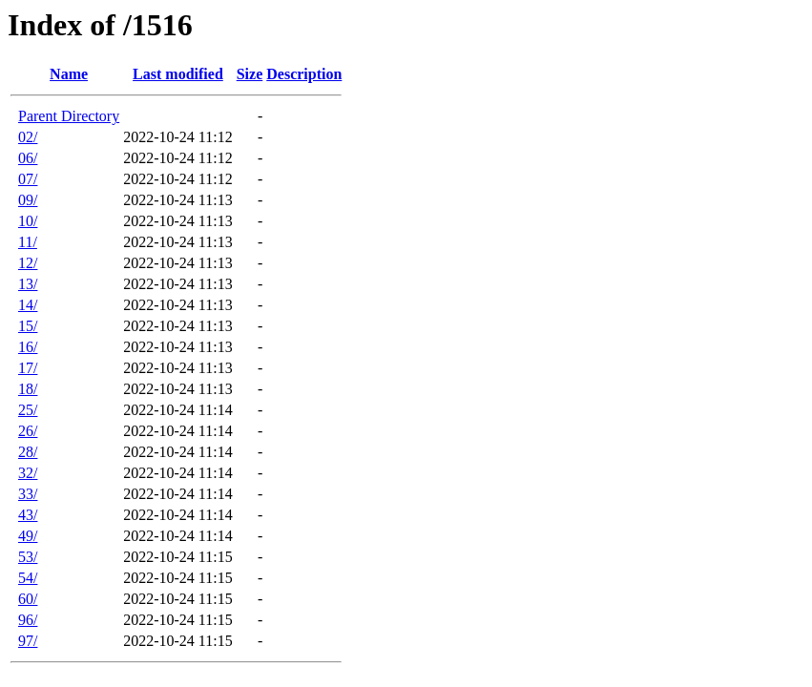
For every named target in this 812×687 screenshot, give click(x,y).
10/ (27, 221)
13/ (27, 284)
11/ (27, 242)
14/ (27, 305)
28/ (27, 452)
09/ (27, 200)
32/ (27, 473)
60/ (27, 599)
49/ (27, 536)
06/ (27, 158)
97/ (27, 641)
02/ (27, 137)
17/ (27, 368)
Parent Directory (68, 116)
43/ (27, 515)
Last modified (178, 74)
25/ (27, 410)
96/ (27, 620)
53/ (27, 557)
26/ (27, 431)
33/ (27, 494)
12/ (27, 263)
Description (304, 74)
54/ (27, 578)
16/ (27, 347)
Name (69, 74)
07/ (27, 179)
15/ (27, 326)
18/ (27, 389)
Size (250, 74)
